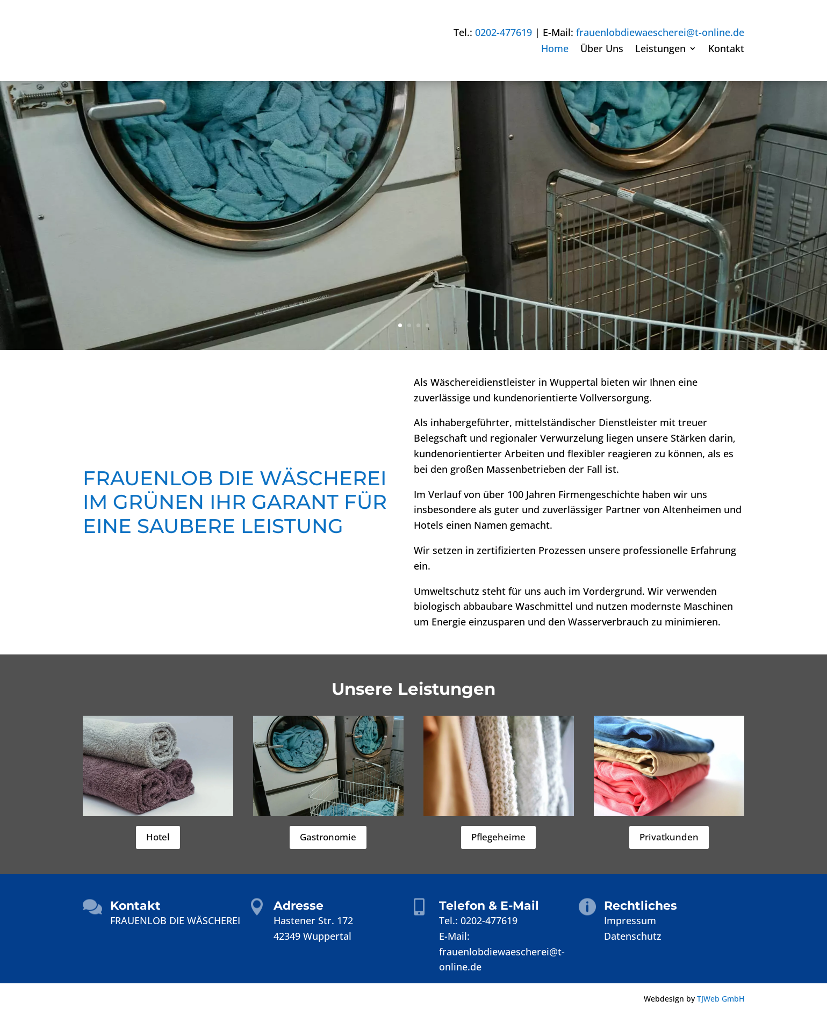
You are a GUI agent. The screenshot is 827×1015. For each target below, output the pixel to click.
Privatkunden (669, 837)
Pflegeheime (498, 837)
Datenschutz (632, 936)
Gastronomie (328, 837)
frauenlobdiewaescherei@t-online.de (660, 32)
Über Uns (601, 50)
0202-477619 (503, 32)
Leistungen (660, 50)
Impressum (630, 920)
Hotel (158, 837)
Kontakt (726, 50)
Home (555, 50)
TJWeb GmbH (720, 999)
